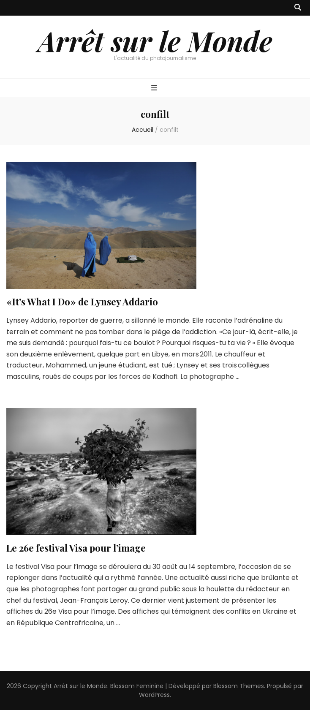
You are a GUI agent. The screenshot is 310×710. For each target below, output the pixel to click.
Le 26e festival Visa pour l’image (76, 547)
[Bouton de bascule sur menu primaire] (155, 88)
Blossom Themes (238, 686)
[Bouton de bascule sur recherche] (297, 8)
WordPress (154, 695)
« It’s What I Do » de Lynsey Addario (82, 301)
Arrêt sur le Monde (155, 40)
